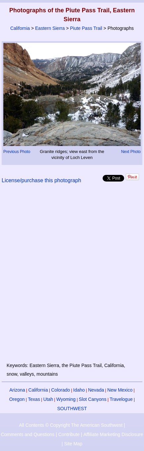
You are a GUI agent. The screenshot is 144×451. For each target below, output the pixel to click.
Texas (34, 399)
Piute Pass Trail (86, 28)
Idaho (79, 390)
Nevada (96, 390)
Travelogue (121, 399)
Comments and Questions (28, 434)
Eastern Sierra (50, 28)
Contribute (69, 434)
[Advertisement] (72, 277)
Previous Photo (16, 151)
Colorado (60, 390)
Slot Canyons (92, 399)
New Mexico (119, 390)
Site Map (73, 443)
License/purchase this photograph (41, 180)
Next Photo (131, 151)
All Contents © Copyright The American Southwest (70, 425)
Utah (48, 399)
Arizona (17, 390)
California (20, 28)
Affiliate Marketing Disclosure (113, 434)
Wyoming (65, 399)
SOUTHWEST (72, 408)
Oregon (17, 399)
